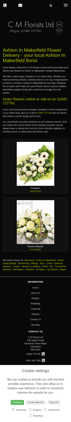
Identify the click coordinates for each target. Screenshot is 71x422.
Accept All (17, 402)
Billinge (34, 263)
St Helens (40, 269)
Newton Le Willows (31, 266)
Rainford (7, 269)
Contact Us (35, 319)
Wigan (63, 269)
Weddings (35, 303)
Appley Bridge (9, 263)
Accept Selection (36, 402)
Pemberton (60, 266)
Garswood (29, 260)
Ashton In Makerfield (46, 260)
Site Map (35, 325)
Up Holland (52, 269)
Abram (61, 260)
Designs (35, 298)
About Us (35, 293)
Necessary (19, 409)
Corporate (35, 309)
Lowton (16, 266)
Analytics (35, 409)
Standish (29, 269)
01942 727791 (45, 113)
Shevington (18, 269)
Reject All (53, 402)
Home (35, 287)
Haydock (7, 266)
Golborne (58, 263)
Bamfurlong (23, 263)
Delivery (35, 314)
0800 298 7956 (35, 360)
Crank (49, 263)
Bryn (42, 263)
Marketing (36, 415)
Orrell (45, 266)
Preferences (52, 409)
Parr (51, 266)
